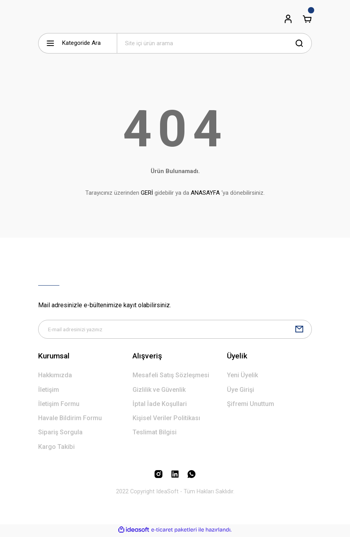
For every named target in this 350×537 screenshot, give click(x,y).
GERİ (147, 192)
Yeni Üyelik (242, 376)
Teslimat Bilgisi (155, 433)
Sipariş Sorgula (60, 433)
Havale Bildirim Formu (70, 419)
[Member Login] (288, 19)
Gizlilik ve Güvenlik (159, 391)
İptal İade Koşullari (160, 405)
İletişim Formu (58, 405)
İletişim (48, 391)
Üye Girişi (240, 391)
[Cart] (307, 19)
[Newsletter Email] (175, 330)
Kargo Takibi (56, 448)
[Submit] (299, 330)
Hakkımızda (55, 376)
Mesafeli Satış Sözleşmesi (171, 376)
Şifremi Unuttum (250, 405)
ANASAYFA (205, 192)
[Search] (214, 43)
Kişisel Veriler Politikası (166, 419)
